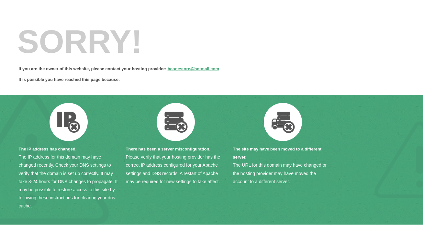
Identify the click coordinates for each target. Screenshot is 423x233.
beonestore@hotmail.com (193, 68)
